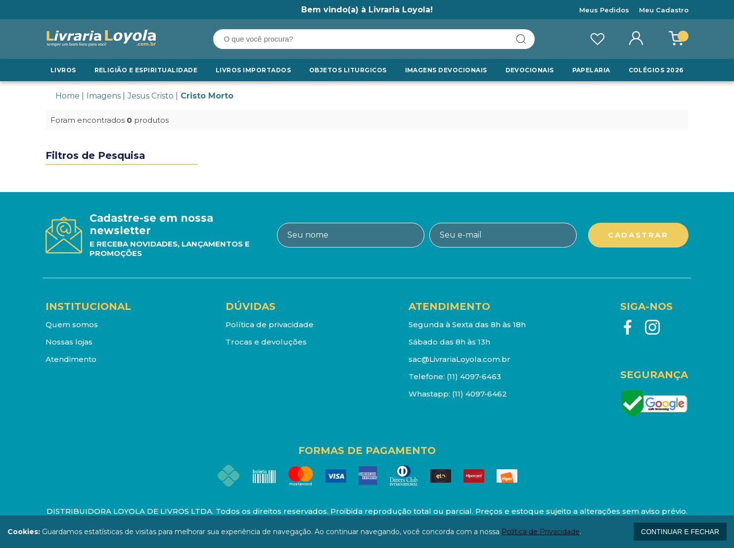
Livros (63, 70)
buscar (521, 39)
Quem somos (72, 324)
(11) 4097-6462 (479, 394)
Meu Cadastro (663, 10)
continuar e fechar (680, 532)
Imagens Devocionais (446, 70)
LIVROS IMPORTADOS (254, 70)
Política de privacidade (270, 324)
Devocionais (530, 70)
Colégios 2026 (656, 70)
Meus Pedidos (604, 10)
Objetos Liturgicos (348, 70)
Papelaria (591, 70)
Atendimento (71, 359)
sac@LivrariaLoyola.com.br (459, 359)
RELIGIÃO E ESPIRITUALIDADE (145, 70)
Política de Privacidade (541, 531)
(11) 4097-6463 (474, 376)
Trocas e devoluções (266, 342)
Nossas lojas (69, 342)
